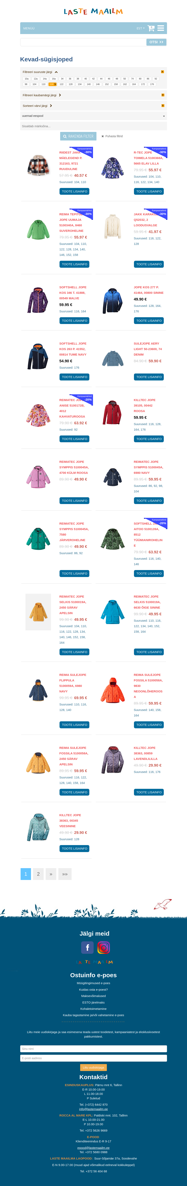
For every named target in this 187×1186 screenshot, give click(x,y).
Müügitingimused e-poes (93, 983)
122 (61, 84)
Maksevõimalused (93, 996)
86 (148, 78)
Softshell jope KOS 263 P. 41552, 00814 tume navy (72, 349)
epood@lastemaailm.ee (93, 1148)
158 (116, 84)
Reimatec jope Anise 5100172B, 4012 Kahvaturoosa (72, 408)
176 (152, 84)
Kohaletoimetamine (93, 1008)
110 (43, 84)
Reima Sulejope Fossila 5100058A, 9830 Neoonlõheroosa (148, 686)
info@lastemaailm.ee (93, 1109)
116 (51, 84)
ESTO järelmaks (93, 1002)
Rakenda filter (78, 136)
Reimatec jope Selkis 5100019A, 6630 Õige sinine (147, 602)
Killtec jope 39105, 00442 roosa (144, 405)
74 (132, 78)
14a (44, 78)
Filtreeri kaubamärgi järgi (42, 95)
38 (77, 78)
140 (89, 84)
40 (85, 78)
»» (65, 874)
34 (62, 78)
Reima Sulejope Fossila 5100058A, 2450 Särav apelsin (73, 756)
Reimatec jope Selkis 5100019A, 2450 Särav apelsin (72, 605)
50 (124, 78)
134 (80, 84)
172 (143, 84)
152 (107, 84)
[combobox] (93, 117)
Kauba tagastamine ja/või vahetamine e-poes (93, 1015)
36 (70, 78)
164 (134, 84)
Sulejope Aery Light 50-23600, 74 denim (148, 349)
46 (109, 78)
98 (26, 84)
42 (93, 78)
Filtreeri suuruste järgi (40, 72)
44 (101, 78)
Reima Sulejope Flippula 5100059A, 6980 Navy (72, 683)
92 (156, 78)
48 (117, 78)
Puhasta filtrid (112, 136)
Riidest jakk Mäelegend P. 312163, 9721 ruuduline (70, 161)
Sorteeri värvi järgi (37, 105)
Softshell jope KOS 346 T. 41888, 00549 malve (72, 292)
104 (34, 84)
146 (98, 84)
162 (125, 84)
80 (140, 78)
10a (27, 78)
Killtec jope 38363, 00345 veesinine (70, 820)
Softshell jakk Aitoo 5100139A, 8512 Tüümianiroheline (148, 534)
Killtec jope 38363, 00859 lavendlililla (145, 753)
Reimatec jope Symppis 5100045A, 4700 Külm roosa (74, 467)
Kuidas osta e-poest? (93, 989)
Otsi (156, 42)
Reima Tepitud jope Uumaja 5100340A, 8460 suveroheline (71, 222)
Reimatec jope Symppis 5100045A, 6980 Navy (148, 467)
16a (54, 78)
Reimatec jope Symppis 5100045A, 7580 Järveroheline (74, 532)
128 (70, 84)
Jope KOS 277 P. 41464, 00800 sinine (149, 289)
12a (36, 78)
